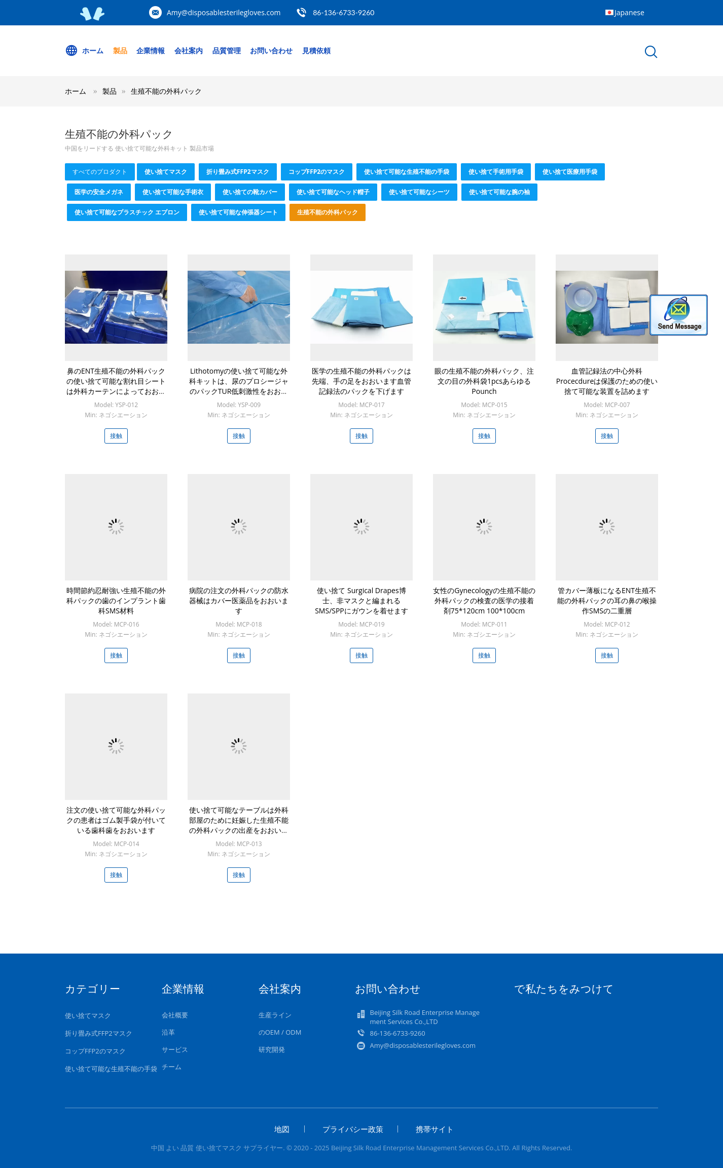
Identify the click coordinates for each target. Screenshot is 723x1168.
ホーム (84, 50)
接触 (116, 435)
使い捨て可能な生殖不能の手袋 (406, 171)
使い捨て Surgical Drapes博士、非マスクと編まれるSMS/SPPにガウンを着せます (361, 600)
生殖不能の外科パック (166, 91)
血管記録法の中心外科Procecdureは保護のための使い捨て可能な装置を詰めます (607, 381)
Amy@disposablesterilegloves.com (224, 12)
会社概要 (175, 1014)
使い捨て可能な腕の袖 (499, 192)
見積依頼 (316, 50)
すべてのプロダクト (100, 171)
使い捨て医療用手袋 (570, 171)
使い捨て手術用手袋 (495, 171)
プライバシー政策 (352, 1129)
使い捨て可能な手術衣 (172, 192)
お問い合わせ (271, 50)
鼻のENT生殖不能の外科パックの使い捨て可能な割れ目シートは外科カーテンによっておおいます (116, 386)
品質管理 (226, 50)
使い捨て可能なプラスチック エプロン (127, 212)
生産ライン (275, 1014)
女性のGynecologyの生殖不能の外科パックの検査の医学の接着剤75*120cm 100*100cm (484, 600)
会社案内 (188, 50)
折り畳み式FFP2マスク (237, 171)
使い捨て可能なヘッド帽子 (333, 192)
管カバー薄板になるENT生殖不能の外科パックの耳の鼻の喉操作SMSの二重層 (607, 600)
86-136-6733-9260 (343, 12)
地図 (282, 1129)
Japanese (629, 12)
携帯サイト (435, 1129)
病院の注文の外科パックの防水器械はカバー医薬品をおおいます (238, 600)
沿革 (168, 1032)
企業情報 (150, 50)
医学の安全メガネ (99, 192)
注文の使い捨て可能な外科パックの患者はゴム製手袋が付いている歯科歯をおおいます (116, 820)
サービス (175, 1049)
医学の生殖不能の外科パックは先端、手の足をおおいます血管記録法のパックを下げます (361, 381)
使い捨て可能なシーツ (419, 192)
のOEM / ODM (280, 1032)
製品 (120, 50)
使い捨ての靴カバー (250, 192)
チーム (172, 1066)
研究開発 (272, 1049)
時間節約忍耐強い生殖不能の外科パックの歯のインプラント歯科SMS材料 (116, 600)
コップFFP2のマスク (316, 171)
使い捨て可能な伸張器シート (238, 212)
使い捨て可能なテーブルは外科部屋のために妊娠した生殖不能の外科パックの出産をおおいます (238, 825)
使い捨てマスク (165, 171)
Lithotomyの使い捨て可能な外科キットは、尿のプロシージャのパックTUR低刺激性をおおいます (238, 386)
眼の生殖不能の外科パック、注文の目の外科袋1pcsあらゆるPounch (484, 381)
